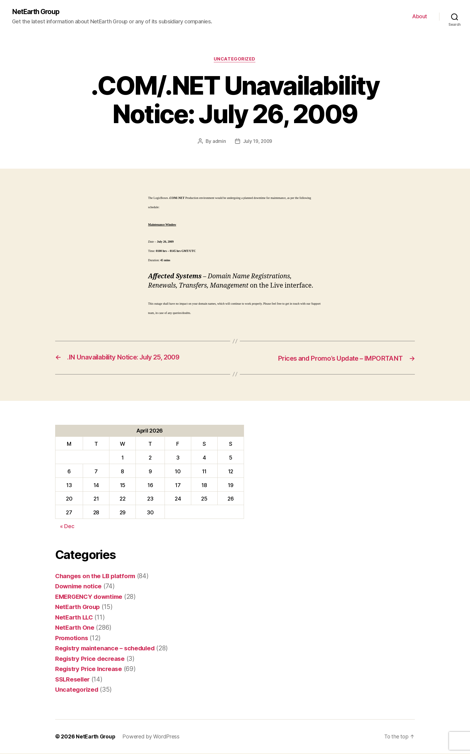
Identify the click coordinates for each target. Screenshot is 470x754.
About (419, 16)
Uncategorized (235, 60)
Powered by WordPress (152, 737)
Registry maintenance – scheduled (107, 648)
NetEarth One (75, 628)
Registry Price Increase (90, 669)
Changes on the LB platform (96, 576)
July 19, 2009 (257, 142)
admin (219, 142)
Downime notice (79, 586)
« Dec (67, 527)
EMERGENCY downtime (90, 597)
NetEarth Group (37, 12)
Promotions (72, 638)
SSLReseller (73, 680)
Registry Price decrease (91, 659)
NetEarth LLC (75, 618)
